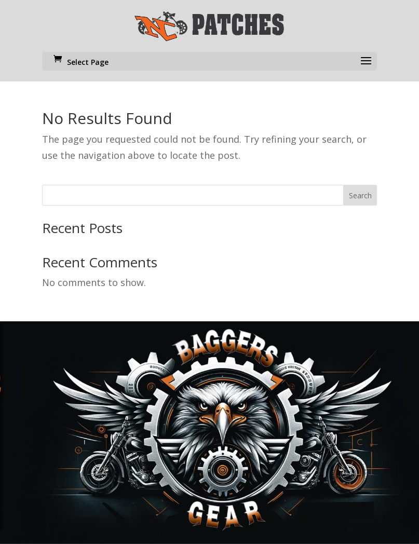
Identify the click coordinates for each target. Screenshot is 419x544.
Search (360, 195)
